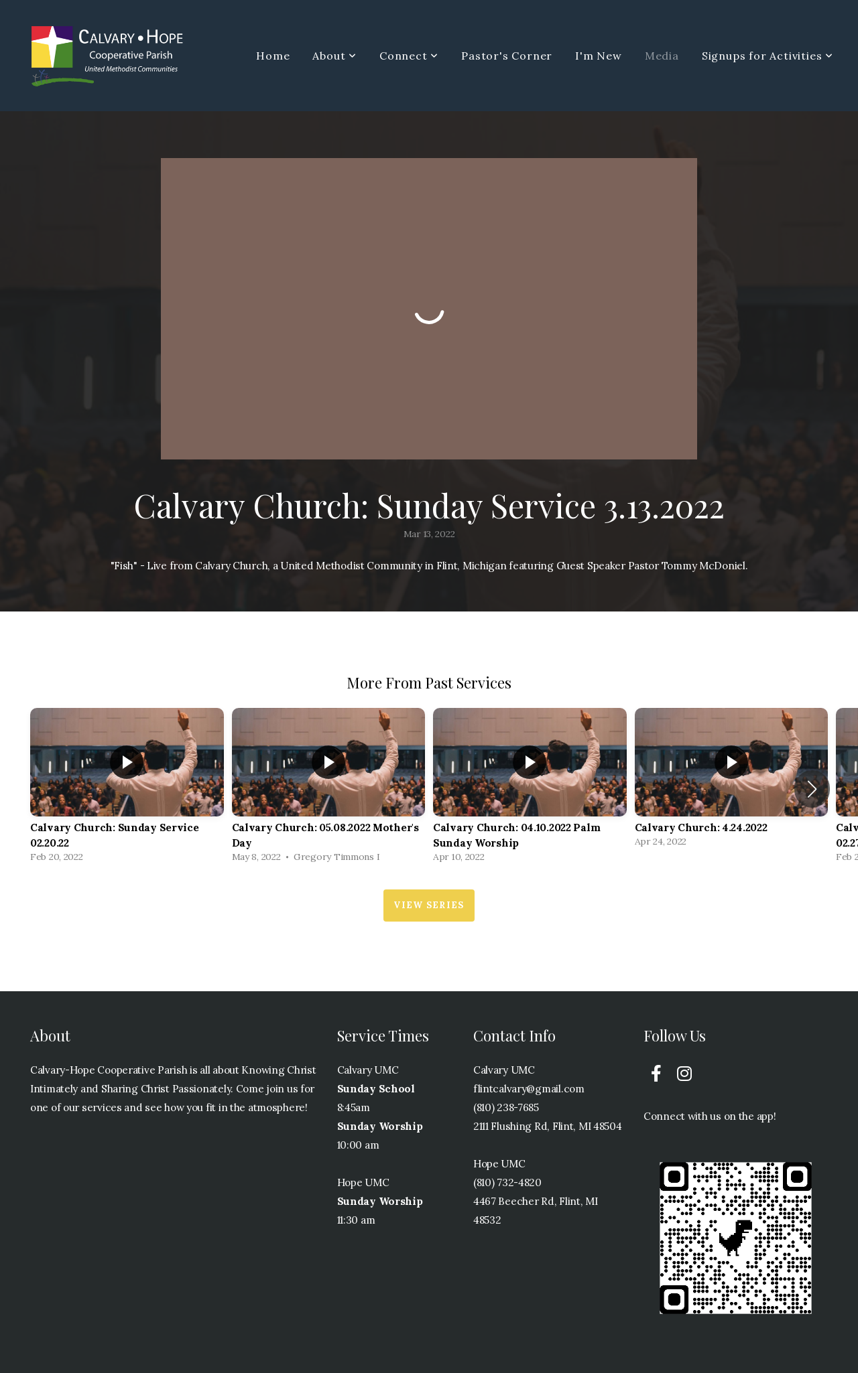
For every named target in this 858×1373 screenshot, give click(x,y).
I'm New (598, 55)
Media (662, 55)
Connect (408, 55)
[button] (812, 789)
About (334, 55)
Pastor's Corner (506, 55)
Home (273, 55)
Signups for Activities (767, 55)
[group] (127, 788)
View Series (428, 905)
